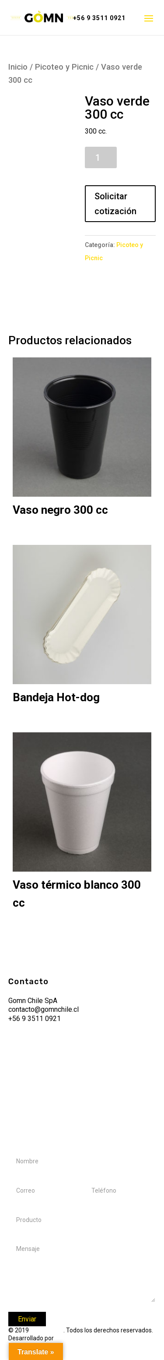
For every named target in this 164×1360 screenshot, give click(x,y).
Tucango (67, 1338)
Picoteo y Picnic (64, 66)
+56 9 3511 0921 (99, 17)
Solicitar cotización (115, 203)
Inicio (18, 66)
